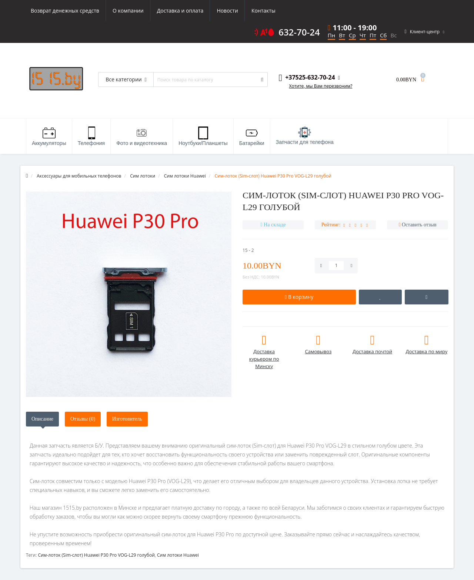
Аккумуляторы (49, 136)
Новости (227, 10)
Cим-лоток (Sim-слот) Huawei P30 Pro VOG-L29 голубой (96, 555)
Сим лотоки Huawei (178, 555)
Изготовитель (127, 419)
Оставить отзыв (419, 224)
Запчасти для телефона (305, 136)
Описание (42, 419)
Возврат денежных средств (65, 10)
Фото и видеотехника (141, 136)
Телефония (91, 136)
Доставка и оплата (180, 10)
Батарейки (251, 136)
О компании (128, 10)
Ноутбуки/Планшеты (202, 136)
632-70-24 (299, 32)
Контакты (263, 10)
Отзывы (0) (82, 419)
